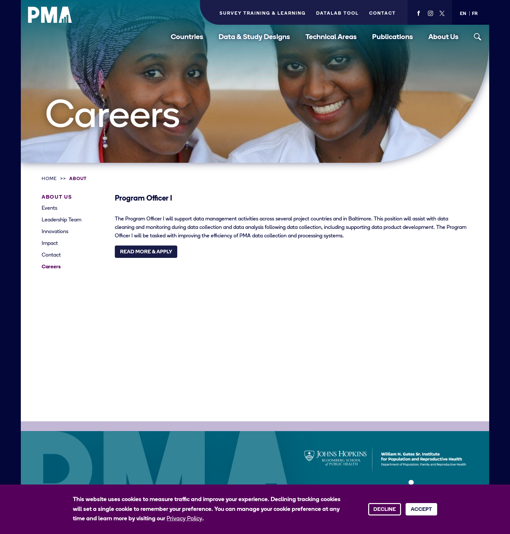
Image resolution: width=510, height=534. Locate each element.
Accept (421, 509)
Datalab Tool (337, 13)
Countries (187, 37)
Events (49, 208)
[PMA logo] (50, 15)
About (78, 178)
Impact (50, 243)
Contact (382, 13)
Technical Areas (331, 37)
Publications (392, 37)
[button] (463, 13)
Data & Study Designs (254, 37)
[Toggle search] (477, 37)
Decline (384, 509)
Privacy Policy (184, 519)
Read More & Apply (146, 252)
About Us (443, 37)
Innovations (55, 231)
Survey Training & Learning (263, 13)
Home (49, 178)
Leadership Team (61, 220)
